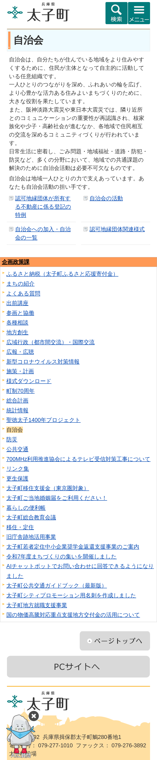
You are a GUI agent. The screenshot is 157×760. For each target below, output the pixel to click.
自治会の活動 (106, 198)
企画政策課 (15, 262)
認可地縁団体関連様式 (117, 229)
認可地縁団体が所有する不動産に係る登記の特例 (43, 206)
